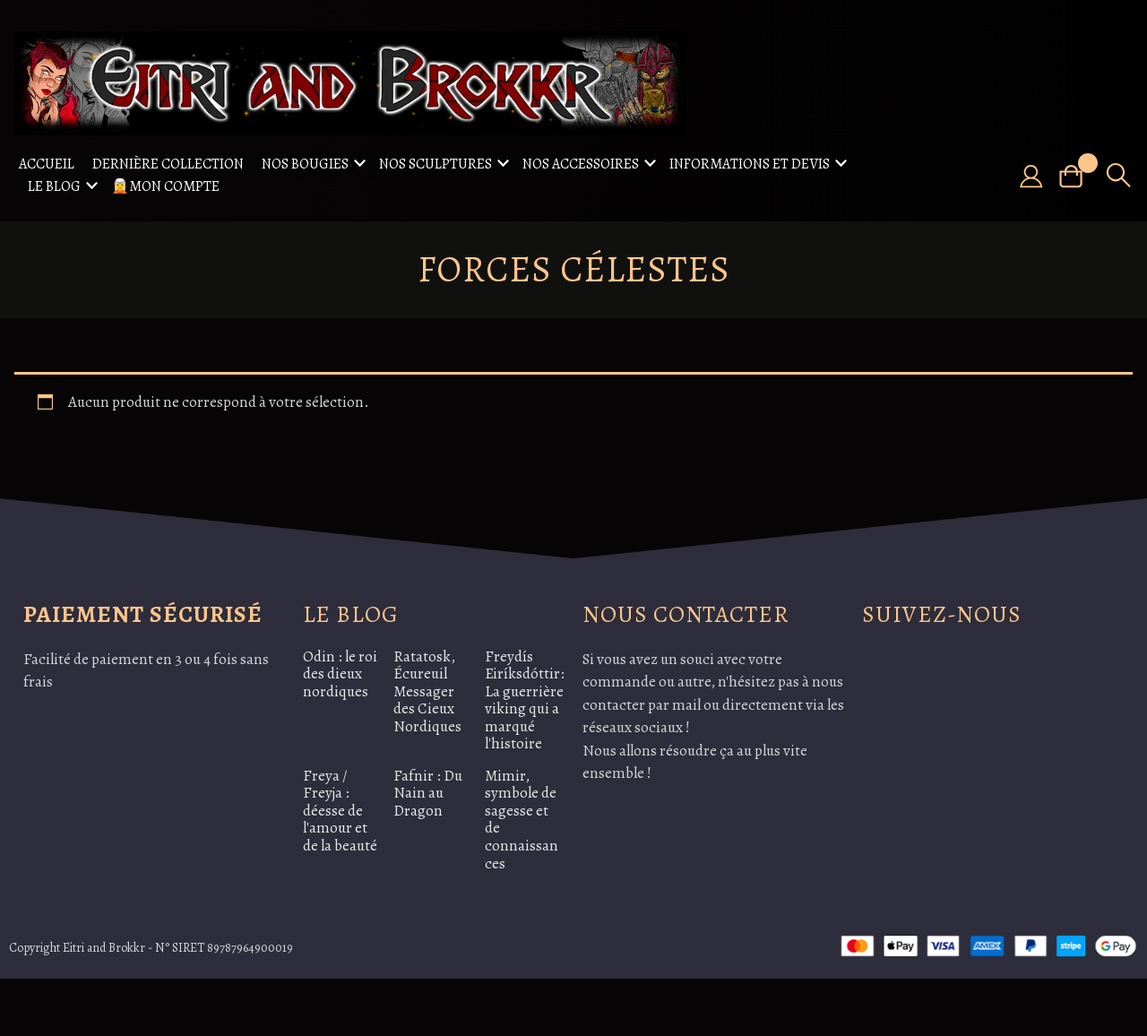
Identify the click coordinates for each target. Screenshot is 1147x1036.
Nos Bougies (305, 164)
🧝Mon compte (165, 186)
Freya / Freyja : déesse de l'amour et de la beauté (340, 810)
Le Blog (54, 186)
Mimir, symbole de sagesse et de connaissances (521, 819)
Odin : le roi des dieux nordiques (340, 674)
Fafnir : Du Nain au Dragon (427, 793)
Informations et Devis (749, 164)
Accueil (46, 164)
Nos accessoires (580, 164)
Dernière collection (168, 164)
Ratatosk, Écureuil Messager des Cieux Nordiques (427, 691)
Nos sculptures (435, 164)
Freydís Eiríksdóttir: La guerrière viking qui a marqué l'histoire (525, 700)
